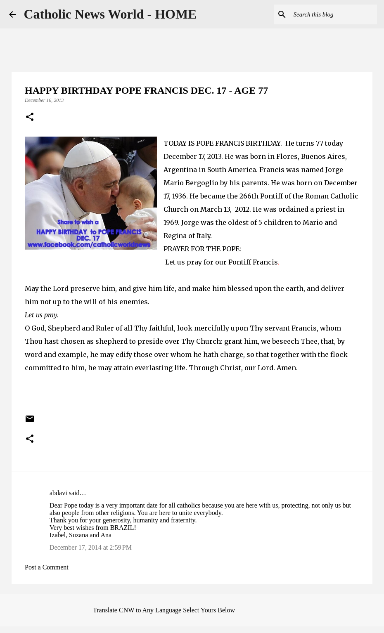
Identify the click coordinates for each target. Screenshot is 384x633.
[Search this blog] (333, 14)
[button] (30, 117)
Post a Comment (47, 567)
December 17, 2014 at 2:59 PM (91, 547)
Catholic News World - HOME (110, 14)
